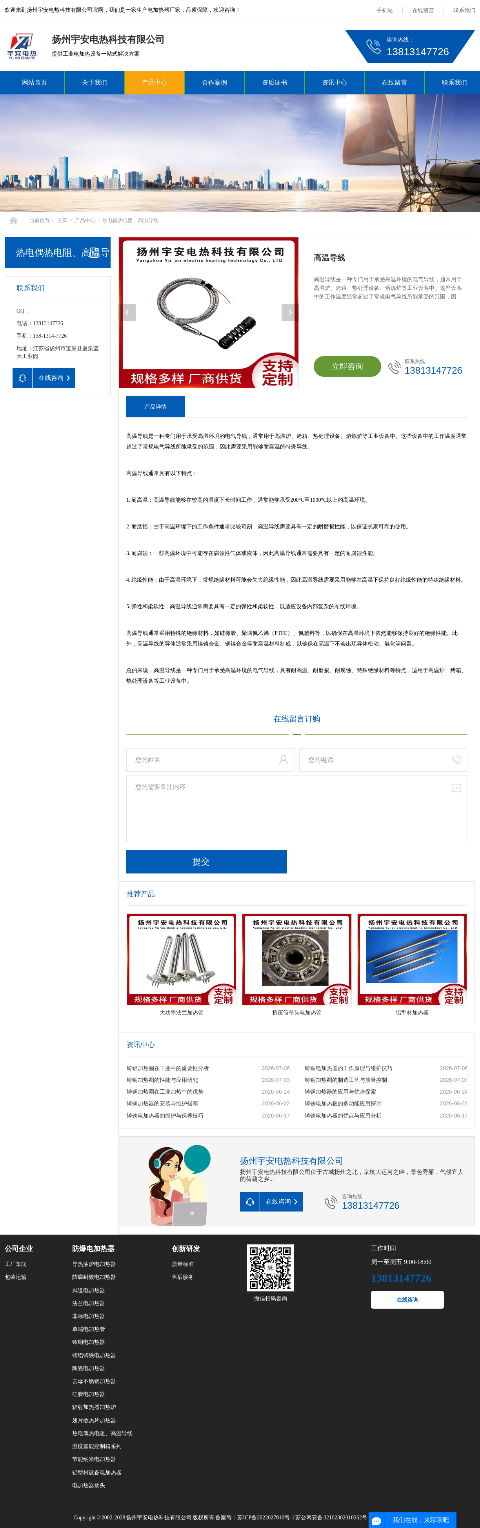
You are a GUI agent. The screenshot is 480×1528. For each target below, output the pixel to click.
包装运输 (16, 1277)
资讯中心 (334, 82)
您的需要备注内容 (296, 809)
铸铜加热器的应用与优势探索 (340, 1092)
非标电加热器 (88, 1316)
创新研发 (186, 1249)
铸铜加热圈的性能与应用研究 (162, 1080)
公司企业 (19, 1249)
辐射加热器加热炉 (94, 1407)
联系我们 (464, 10)
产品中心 (154, 82)
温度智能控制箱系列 (97, 1446)
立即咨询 (347, 366)
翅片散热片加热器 (94, 1420)
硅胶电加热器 (88, 1394)
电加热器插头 (88, 1485)
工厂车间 (16, 1264)
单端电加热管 (88, 1329)
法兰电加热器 (88, 1303)
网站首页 (34, 82)
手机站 (384, 10)
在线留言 (423, 10)
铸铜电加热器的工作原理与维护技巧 (349, 1068)
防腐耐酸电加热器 (94, 1277)
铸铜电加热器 (88, 1342)
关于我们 (94, 82)
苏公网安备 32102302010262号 (331, 1518)
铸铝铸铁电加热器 (94, 1355)
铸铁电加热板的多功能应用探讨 (343, 1104)
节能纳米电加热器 (94, 1459)
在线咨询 (407, 1300)
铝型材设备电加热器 (97, 1473)
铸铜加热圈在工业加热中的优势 (165, 1092)
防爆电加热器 (93, 1249)
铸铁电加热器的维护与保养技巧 (165, 1116)
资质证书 (274, 82)
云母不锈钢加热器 (94, 1381)
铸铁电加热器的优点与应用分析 (343, 1116)
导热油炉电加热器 (94, 1264)
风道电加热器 (88, 1290)
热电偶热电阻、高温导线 (130, 220)
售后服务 (183, 1277)
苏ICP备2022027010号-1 (265, 1518)
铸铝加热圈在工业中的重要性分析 (168, 1068)
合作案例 (214, 82)
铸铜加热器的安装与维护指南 (162, 1104)
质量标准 (183, 1264)
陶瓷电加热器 (88, 1368)
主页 (62, 220)
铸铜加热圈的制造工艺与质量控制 (346, 1080)
